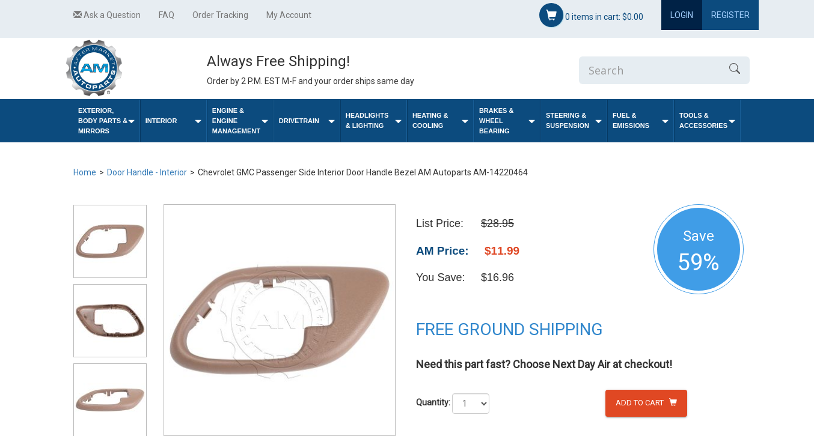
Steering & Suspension (574, 120)
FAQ (166, 15)
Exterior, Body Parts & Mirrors (106, 121)
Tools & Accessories (707, 120)
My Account (288, 15)
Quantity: (433, 402)
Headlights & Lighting (374, 120)
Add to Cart (646, 402)
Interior (173, 121)
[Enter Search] (649, 70)
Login (681, 15)
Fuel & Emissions (641, 120)
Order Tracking (220, 15)
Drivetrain (307, 121)
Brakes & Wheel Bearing (507, 121)
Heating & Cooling (440, 120)
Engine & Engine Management (240, 121)
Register (730, 15)
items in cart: (591, 15)
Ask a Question (107, 15)
